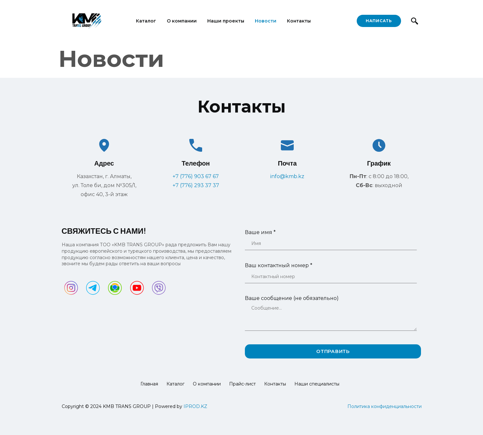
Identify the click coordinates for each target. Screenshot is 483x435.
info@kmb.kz (287, 176)
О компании (182, 21)
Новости (265, 21)
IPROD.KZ (195, 406)
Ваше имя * (331, 242)
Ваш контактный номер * (331, 275)
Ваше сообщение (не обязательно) (331, 317)
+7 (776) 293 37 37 (196, 185)
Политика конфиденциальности (384, 406)
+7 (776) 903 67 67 (196, 176)
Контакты (299, 21)
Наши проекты (225, 21)
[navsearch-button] (415, 21)
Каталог (146, 21)
